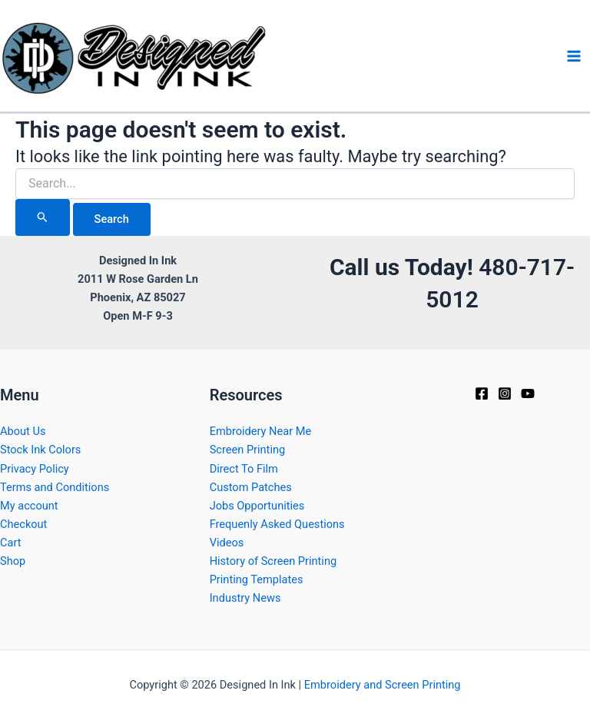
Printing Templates (256, 579)
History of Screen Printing (273, 561)
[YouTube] (528, 393)
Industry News (245, 598)
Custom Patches (251, 487)
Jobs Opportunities (257, 506)
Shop (12, 561)
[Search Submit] (42, 217)
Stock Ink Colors (40, 449)
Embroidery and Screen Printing (382, 685)
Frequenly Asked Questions (277, 524)
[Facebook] (482, 393)
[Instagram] (505, 393)
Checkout (23, 524)
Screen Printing (248, 449)
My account (29, 506)
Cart (10, 542)
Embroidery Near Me (261, 431)
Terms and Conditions (54, 487)
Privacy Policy (34, 469)
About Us (22, 431)
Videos (227, 542)
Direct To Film (244, 469)
